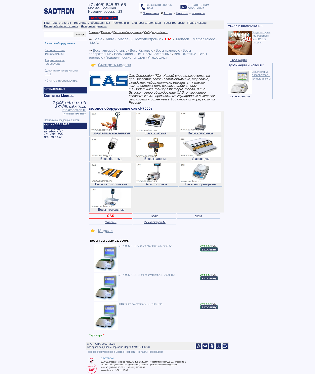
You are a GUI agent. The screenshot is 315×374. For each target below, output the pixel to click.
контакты (142, 351)
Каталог (106, 32)
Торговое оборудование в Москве (105, 351)
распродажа (156, 351)
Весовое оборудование (127, 32)
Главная (93, 32)
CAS (147, 32)
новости (131, 351)
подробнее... (160, 32)
